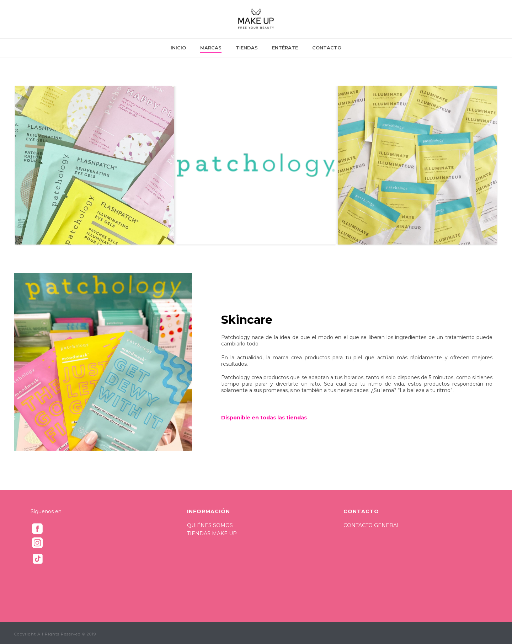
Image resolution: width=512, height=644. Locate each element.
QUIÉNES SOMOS (210, 525)
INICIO (178, 47)
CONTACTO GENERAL (371, 525)
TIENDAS (247, 47)
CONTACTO (326, 47)
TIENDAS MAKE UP (212, 533)
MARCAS (211, 47)
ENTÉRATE (285, 47)
